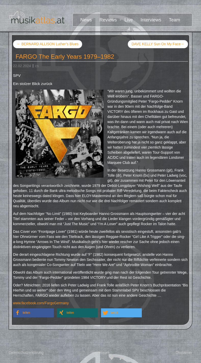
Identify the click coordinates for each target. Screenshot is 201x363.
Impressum (100, 352)
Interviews (151, 19)
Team (174, 19)
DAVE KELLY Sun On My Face (158, 44)
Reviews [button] (108, 19)
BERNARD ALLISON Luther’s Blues (47, 44)
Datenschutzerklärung (26, 352)
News (86, 19)
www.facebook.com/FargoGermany (41, 303)
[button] (33, 312)
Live (128, 19)
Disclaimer (184, 352)
